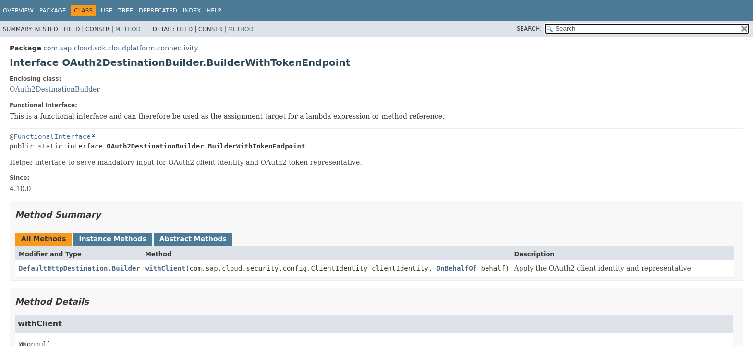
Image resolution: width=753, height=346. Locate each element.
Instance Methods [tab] (112, 239)
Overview (18, 10)
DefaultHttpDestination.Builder (79, 268)
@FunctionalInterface (50, 136)
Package (52, 10)
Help (213, 10)
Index (192, 10)
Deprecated (158, 10)
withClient (165, 268)
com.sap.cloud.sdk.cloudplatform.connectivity (120, 48)
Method (128, 29)
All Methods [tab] (43, 239)
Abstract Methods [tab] (193, 239)
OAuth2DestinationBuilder (55, 89)
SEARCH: (529, 28)
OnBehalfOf (457, 268)
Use (106, 10)
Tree (125, 10)
